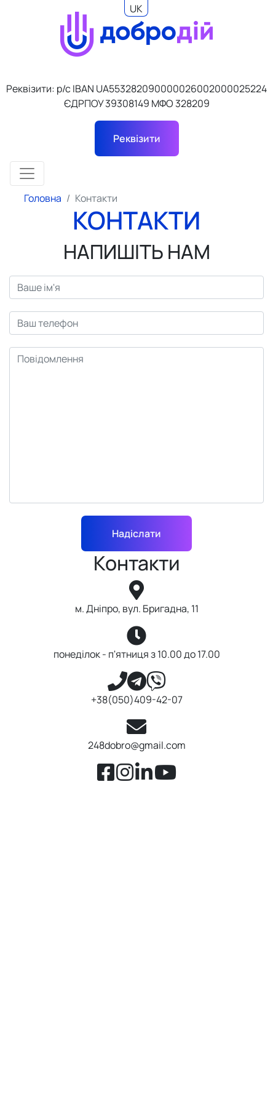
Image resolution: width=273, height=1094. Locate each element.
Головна (42, 198)
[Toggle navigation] (27, 173)
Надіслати (136, 533)
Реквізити (136, 138)
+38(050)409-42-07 (137, 699)
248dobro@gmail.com (137, 745)
